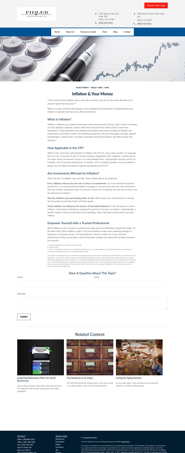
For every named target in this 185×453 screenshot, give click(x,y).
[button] (57, 32)
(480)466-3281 (29, 439)
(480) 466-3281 (29, 442)
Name (20, 277)
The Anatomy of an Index (80, 377)
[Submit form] (23, 317)
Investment (60, 442)
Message (21, 294)
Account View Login (156, 5)
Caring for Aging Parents (129, 377)
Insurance (59, 447)
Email (96, 277)
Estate (58, 444)
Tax (57, 450)
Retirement (60, 439)
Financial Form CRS (90, 437)
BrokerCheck (125, 441)
